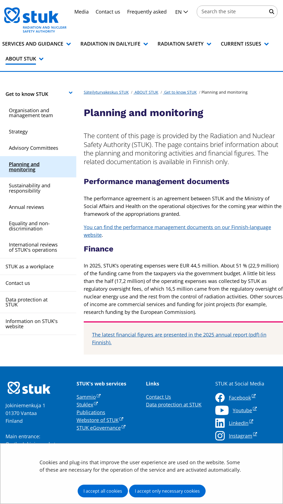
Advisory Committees (33, 148)
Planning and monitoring (24, 167)
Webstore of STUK (100, 420)
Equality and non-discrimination (29, 226)
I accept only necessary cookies (167, 491)
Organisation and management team (31, 113)
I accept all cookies (102, 491)
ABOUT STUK (145, 92)
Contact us (108, 11)
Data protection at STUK (27, 302)
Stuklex (87, 404)
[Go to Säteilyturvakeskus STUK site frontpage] (50, 20)
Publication (90, 412)
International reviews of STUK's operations (33, 247)
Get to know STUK (27, 94)
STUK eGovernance (101, 427)
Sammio (89, 396)
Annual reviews (26, 207)
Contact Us (158, 396)
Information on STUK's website (32, 324)
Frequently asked (147, 11)
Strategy (18, 131)
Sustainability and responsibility (29, 188)
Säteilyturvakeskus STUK (106, 92)
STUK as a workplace (30, 266)
